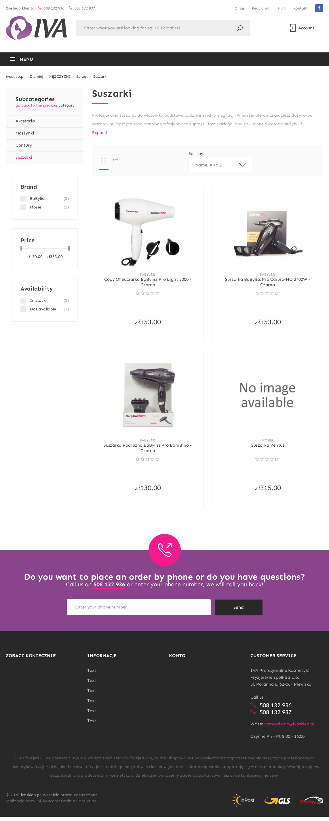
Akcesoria (25, 121)
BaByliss (148, 276)
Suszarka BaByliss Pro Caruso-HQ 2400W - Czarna (267, 284)
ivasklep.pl (31, 799)
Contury (24, 145)
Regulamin (261, 8)
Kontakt (300, 8)
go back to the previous (37, 105)
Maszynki (25, 133)
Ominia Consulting (78, 805)
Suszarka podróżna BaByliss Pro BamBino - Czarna (147, 452)
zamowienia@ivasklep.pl (289, 728)
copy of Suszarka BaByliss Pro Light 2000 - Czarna (148, 284)
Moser (267, 445)
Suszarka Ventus (268, 449)
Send (238, 611)
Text (91, 674)
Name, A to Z (220, 165)
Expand (99, 132)
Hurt (282, 8)
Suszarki (24, 157)
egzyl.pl (33, 805)
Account (301, 28)
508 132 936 (109, 589)
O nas (239, 8)
